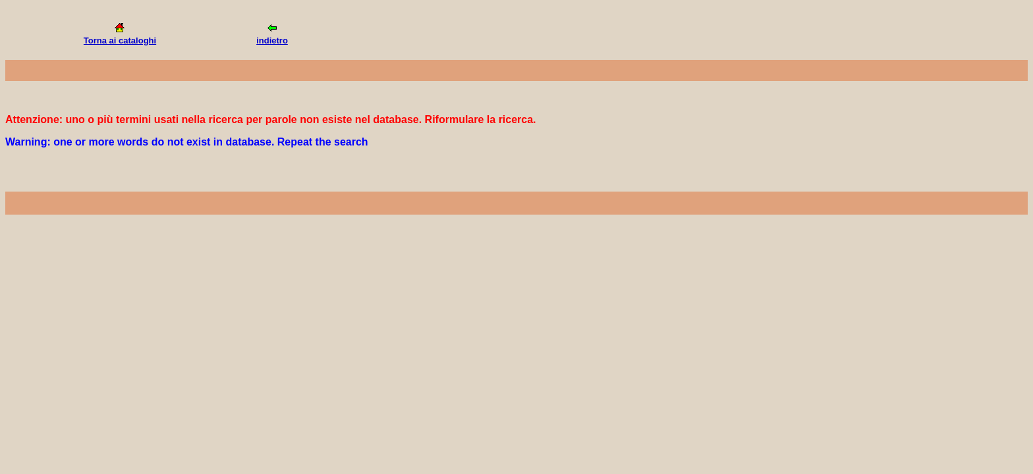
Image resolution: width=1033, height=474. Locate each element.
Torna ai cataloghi (120, 40)
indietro (272, 40)
